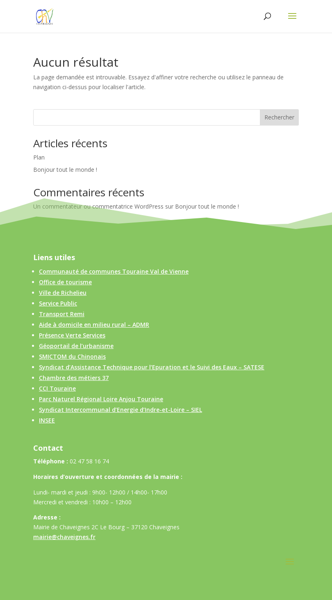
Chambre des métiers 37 (74, 378)
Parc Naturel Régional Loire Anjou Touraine (101, 399)
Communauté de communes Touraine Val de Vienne (114, 271)
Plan (39, 157)
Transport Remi (61, 314)
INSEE (47, 420)
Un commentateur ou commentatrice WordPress (98, 206)
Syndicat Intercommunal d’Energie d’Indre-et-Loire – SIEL (120, 409)
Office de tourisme (65, 282)
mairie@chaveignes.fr (64, 537)
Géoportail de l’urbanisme (76, 346)
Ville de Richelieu (62, 293)
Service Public (58, 303)
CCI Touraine (57, 388)
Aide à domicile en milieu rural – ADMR (94, 324)
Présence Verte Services (72, 335)
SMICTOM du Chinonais (72, 356)
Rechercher (279, 117)
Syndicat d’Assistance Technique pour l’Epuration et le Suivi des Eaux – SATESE (151, 367)
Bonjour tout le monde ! (65, 169)
